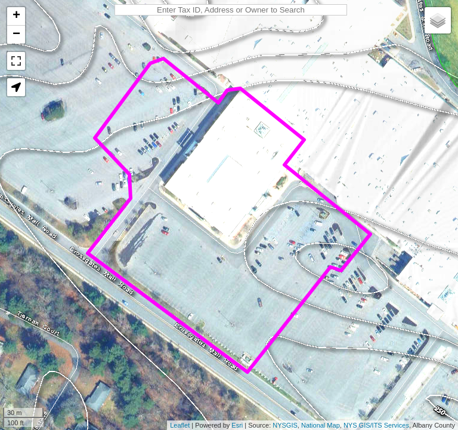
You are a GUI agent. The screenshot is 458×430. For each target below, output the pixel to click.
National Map (320, 425)
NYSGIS (285, 425)
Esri (237, 425)
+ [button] (16, 16)
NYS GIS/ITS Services (376, 425)
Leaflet (180, 425)
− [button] (16, 35)
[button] (16, 87)
